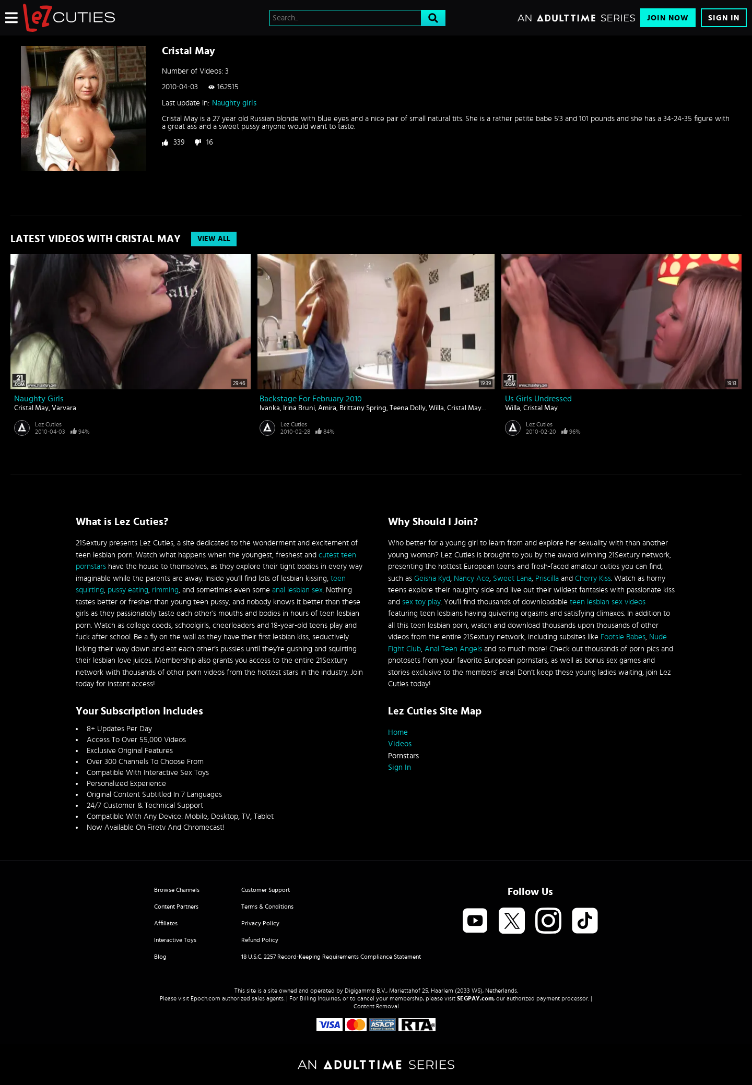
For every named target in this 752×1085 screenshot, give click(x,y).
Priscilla (547, 578)
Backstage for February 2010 (311, 399)
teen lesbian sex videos (607, 602)
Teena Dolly (408, 408)
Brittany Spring (362, 408)
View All (213, 239)
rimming (165, 590)
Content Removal (376, 1006)
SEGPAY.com (475, 998)
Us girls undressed (538, 399)
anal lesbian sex (297, 590)
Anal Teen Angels (453, 649)
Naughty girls (234, 103)
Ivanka (270, 408)
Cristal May (31, 408)
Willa (436, 408)
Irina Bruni (299, 408)
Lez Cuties (48, 424)
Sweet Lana (512, 578)
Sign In (723, 18)
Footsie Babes (623, 637)
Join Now (668, 18)
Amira (327, 408)
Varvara (64, 408)
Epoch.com (205, 998)
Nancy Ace (471, 578)
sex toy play (421, 602)
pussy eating (128, 590)
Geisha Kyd (432, 578)
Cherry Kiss (593, 578)
